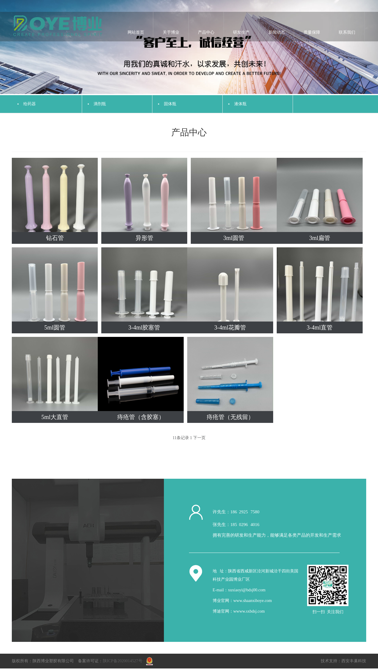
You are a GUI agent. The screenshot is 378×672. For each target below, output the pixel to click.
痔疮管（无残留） (230, 417)
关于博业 (171, 32)
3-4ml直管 (320, 327)
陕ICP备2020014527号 (122, 661)
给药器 (29, 104)
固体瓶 (170, 104)
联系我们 (347, 32)
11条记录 (180, 438)
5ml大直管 (54, 417)
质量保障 (312, 32)
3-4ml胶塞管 (144, 327)
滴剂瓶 (100, 104)
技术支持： (331, 661)
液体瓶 (240, 104)
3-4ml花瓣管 (230, 327)
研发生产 (241, 32)
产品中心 (206, 32)
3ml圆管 (233, 238)
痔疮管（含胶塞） (140, 417)
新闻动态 (276, 32)
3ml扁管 (319, 238)
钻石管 (55, 238)
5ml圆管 (54, 327)
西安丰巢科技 (353, 661)
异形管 (144, 238)
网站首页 (136, 32)
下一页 (199, 438)
